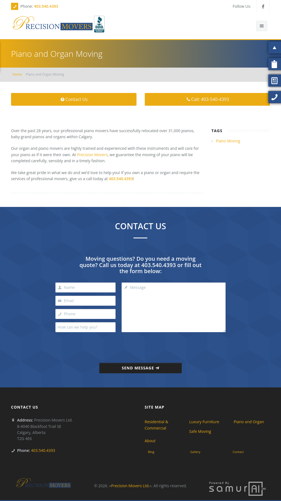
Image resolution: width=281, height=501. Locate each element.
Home (17, 74)
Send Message (140, 368)
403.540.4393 (46, 6)
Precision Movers (92, 154)
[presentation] (141, 346)
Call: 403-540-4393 (207, 99)
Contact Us (74, 99)
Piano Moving (228, 140)
